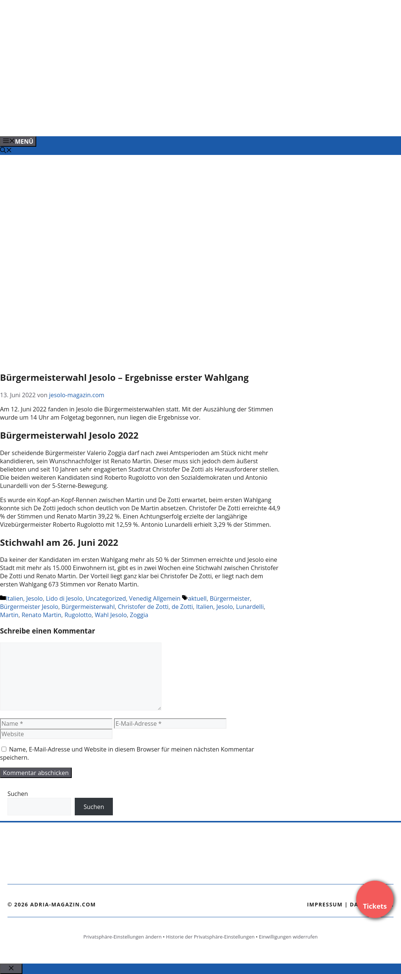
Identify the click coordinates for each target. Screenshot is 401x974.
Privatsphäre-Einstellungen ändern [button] (122, 936)
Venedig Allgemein (155, 598)
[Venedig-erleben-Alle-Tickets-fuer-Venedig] (151, 122)
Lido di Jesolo (64, 598)
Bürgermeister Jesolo (29, 607)
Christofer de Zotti (143, 607)
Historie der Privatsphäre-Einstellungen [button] (210, 936)
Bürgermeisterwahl (88, 607)
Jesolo (34, 598)
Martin (9, 615)
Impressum (325, 904)
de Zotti (182, 607)
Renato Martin (41, 615)
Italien (14, 598)
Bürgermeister (230, 598)
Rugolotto (78, 615)
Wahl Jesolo (111, 615)
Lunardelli (249, 607)
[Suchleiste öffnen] (6, 151)
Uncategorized (106, 598)
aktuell (197, 598)
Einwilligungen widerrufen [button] (288, 936)
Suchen (17, 794)
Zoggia (139, 615)
